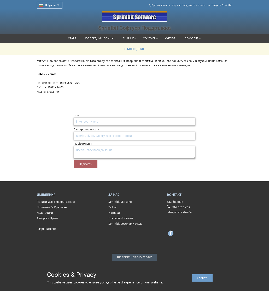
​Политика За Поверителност (56, 202)
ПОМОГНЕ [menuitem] (191, 38)
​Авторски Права (47, 218)
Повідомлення (83, 144)
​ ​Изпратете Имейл (179, 212)
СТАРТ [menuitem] (72, 38)
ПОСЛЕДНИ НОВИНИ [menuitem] (99, 38)
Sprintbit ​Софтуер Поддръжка (134, 28)
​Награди (114, 213)
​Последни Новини (120, 218)
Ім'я (76, 115)
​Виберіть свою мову (134, 257)
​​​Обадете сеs (178, 207)
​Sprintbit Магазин (120, 202)
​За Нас (112, 207)
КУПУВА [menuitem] (170, 38)
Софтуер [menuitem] (149, 38)
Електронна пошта (86, 129)
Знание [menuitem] (128, 38)
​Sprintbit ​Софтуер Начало (125, 224)
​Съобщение (175, 202)
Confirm (202, 278)
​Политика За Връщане (52, 207)
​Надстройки (45, 213)
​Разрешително (47, 229)
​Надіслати (85, 164)
